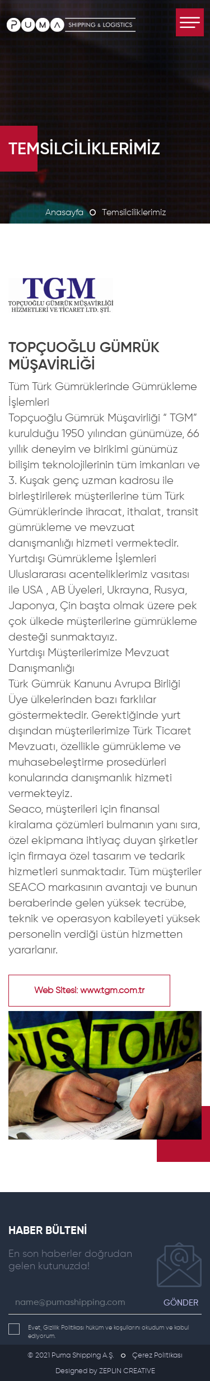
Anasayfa (64, 212)
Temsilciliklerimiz (134, 212)
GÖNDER (181, 1303)
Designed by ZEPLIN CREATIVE (105, 1371)
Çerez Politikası (157, 1355)
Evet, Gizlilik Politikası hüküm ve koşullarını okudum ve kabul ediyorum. (98, 1331)
